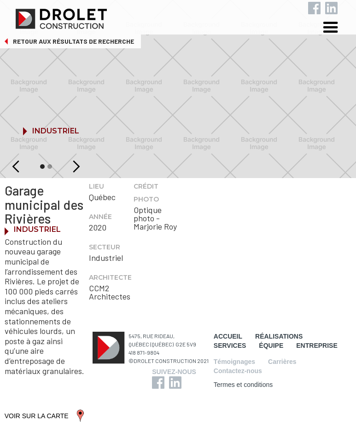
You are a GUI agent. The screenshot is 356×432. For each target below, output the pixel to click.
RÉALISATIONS (279, 336)
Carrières (282, 361)
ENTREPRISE (316, 345)
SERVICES (230, 345)
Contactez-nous (238, 370)
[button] (337, 28)
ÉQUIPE (271, 345)
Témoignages (234, 361)
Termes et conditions (243, 384)
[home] (185, 16)
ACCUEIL (228, 336)
